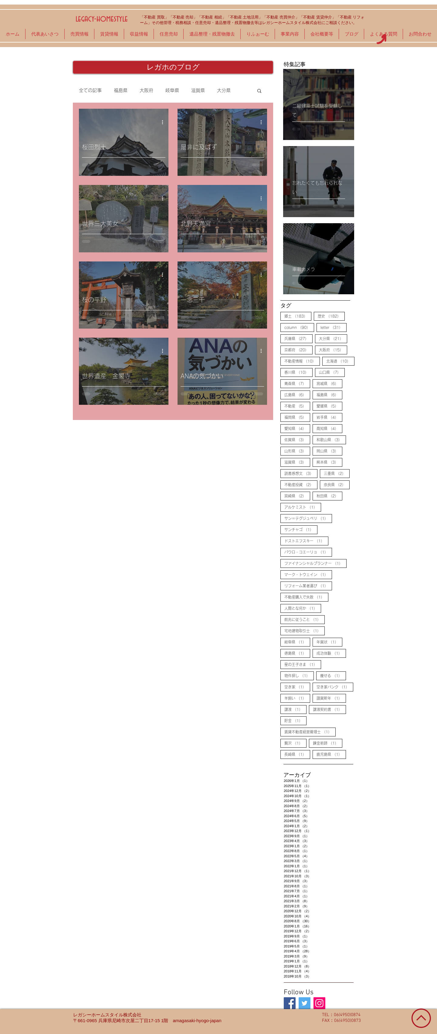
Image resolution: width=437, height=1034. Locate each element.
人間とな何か (302, 608)
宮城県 (329, 383)
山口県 (332, 372)
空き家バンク (335, 686)
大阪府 (146, 90)
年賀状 (329, 642)
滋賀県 (198, 90)
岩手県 (329, 417)
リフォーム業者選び (308, 585)
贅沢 (295, 743)
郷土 (297, 316)
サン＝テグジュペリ (308, 518)
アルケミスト (302, 507)
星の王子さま (302, 664)
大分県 (224, 90)
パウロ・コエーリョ (308, 552)
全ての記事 (90, 90)
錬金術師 (327, 743)
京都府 (298, 349)
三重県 (337, 473)
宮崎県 (297, 495)
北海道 (340, 361)
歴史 (331, 316)
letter (333, 327)
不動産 (297, 406)
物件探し (299, 675)
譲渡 (295, 709)
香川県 (298, 372)
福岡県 (297, 417)
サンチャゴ (300, 529)
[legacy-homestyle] (290, 1003)
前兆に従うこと (304, 619)
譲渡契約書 (329, 709)
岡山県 (329, 451)
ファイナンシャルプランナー (315, 563)
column (299, 327)
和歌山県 (331, 439)
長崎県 (297, 754)
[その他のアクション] (164, 122)
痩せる (333, 675)
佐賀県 (297, 439)
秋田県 (329, 495)
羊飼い (297, 698)
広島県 (297, 394)
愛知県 (297, 428)
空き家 (297, 686)
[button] (259, 91)
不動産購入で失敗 (306, 597)
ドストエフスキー (306, 540)
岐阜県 (172, 90)
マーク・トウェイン (308, 574)
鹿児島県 (331, 754)
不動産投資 (300, 484)
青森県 (297, 383)
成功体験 (331, 653)
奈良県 (337, 484)
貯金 (295, 720)
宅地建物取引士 (304, 630)
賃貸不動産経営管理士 (310, 731)
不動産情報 (302, 361)
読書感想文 (300, 473)
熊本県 (329, 462)
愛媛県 (329, 406)
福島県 (120, 90)
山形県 (297, 451)
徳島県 (297, 653)
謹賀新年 (331, 698)
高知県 (329, 428)
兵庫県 (298, 338)
